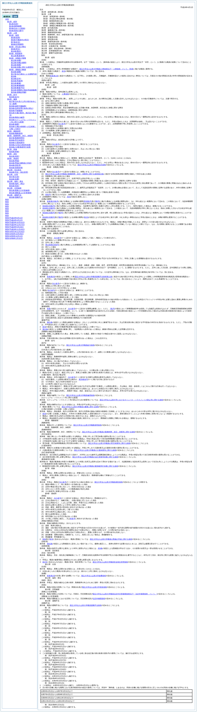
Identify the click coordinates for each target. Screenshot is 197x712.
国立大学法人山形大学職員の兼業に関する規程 (80, 407)
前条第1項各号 (53, 201)
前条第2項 (51, 277)
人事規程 (65, 94)
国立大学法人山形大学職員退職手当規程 (86, 605)
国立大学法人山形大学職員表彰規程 (108, 482)
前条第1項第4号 (48, 213)
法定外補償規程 (99, 599)
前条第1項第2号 (48, 206)
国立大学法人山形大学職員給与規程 (80, 345)
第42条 (50, 544)
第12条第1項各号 (52, 245)
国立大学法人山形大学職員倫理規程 (80, 395)
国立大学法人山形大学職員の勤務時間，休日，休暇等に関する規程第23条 (74, 174)
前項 (63, 71)
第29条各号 (83, 379)
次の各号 (61, 124)
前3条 (100, 548)
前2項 (86, 217)
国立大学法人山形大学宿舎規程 (94, 587)
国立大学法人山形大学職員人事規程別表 (106, 69)
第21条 (50, 322)
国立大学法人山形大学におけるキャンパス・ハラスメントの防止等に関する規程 (131, 400)
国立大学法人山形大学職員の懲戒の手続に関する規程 (111, 539)
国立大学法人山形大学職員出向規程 (92, 165)
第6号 (60, 213)
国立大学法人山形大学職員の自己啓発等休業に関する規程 (95, 457)
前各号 (48, 195)
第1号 (112, 309)
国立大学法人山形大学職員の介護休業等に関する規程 (95, 450)
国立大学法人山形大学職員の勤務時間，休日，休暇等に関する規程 (108, 432)
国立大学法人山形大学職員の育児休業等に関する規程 (109, 443)
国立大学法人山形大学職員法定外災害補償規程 (125, 594)
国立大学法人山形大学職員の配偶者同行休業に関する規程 (95, 466)
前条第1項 (51, 576)
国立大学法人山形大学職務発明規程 (87, 425)
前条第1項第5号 (48, 208)
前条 (49, 309)
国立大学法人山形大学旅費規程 (93, 576)
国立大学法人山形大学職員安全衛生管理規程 (110, 562)
